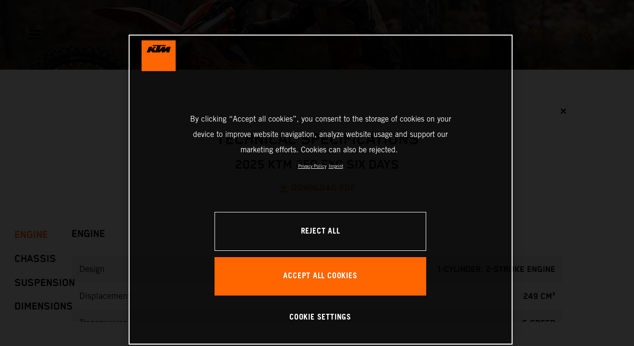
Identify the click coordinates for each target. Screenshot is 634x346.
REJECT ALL (320, 231)
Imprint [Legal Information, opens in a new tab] (336, 166)
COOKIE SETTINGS (320, 317)
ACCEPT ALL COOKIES (320, 276)
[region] (321, 190)
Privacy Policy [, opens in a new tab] (312, 166)
